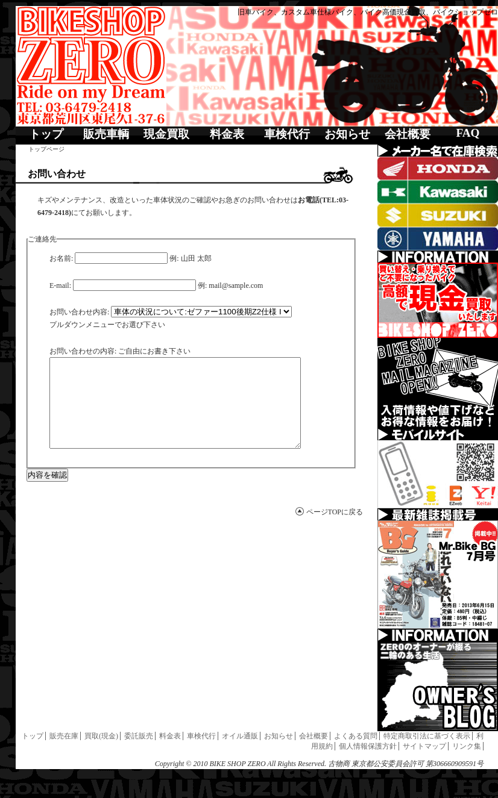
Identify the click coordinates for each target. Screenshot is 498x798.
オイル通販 (240, 736)
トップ (46, 134)
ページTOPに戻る (334, 530)
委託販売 (138, 736)
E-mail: (60, 285)
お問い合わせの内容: (82, 351)
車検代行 (287, 134)
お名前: (61, 258)
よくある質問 (355, 736)
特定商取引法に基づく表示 (426, 736)
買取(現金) (101, 736)
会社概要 (407, 134)
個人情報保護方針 (368, 746)
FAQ (467, 132)
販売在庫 (63, 736)
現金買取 (166, 134)
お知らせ (347, 134)
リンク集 (466, 746)
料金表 (227, 134)
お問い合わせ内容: (79, 312)
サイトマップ (424, 746)
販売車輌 (106, 134)
